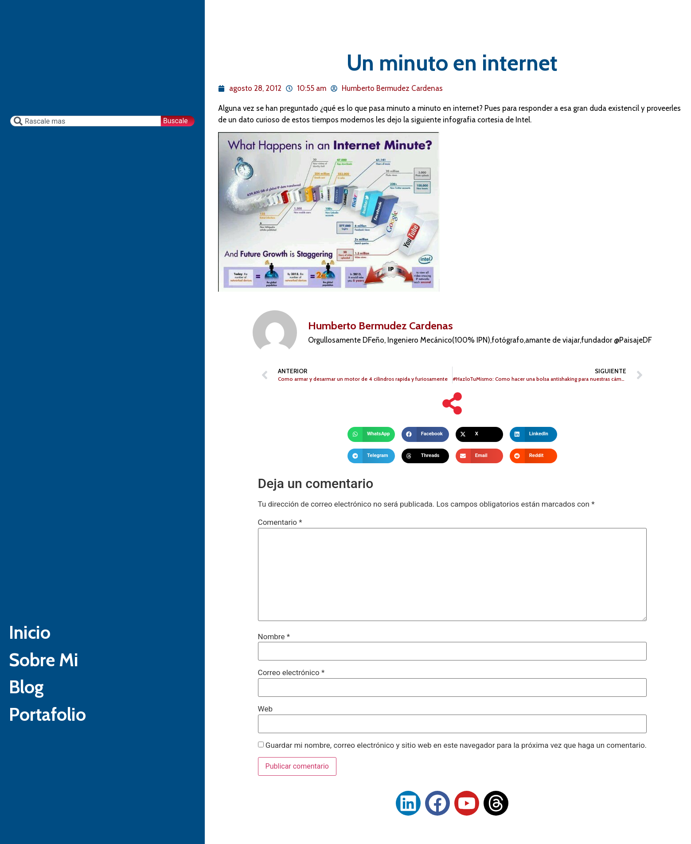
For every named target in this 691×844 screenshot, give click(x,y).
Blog (30, 697)
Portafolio (56, 733)
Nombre (274, 637)
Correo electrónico (291, 672)
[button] (371, 434)
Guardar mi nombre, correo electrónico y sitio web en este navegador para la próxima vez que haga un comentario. (456, 745)
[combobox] (84, 98)
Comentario (280, 522)
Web (265, 709)
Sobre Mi (51, 662)
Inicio (34, 627)
